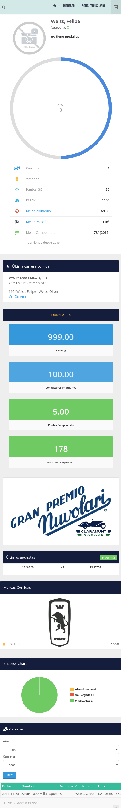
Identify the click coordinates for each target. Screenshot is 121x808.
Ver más (108, 557)
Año (6, 741)
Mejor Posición (37, 222)
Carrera (9, 756)
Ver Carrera (17, 296)
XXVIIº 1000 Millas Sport (28, 278)
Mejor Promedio (38, 211)
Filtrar (9, 775)
